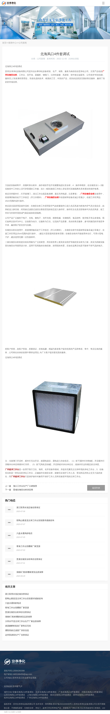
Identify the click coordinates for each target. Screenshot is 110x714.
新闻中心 (12, 43)
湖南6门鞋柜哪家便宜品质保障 (29, 572)
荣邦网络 (48, 704)
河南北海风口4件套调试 (92, 692)
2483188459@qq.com (22, 674)
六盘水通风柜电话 (24, 533)
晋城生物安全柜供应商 (23, 490)
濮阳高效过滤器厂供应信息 (17, 630)
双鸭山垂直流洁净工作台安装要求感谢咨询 (35, 520)
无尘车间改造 (85, 708)
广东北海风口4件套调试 (69, 692)
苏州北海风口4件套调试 (83, 695)
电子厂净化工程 (73, 708)
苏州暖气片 (17, 686)
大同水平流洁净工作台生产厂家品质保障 (23, 621)
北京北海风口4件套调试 (46, 692)
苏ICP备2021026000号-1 (63, 704)
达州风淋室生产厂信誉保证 (17, 635)
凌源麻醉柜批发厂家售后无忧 (18, 626)
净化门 (38, 708)
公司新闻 (23, 43)
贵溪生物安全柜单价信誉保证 (29, 559)
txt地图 (18, 712)
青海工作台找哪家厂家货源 (28, 546)
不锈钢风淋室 (16, 708)
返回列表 (96, 488)
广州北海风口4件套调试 (37, 698)
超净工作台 (47, 708)
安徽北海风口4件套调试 (22, 692)
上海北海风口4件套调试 (37, 695)
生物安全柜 (28, 708)
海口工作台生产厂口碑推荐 (25, 486)
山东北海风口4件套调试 (14, 695)
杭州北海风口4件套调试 (14, 698)
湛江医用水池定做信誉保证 (28, 507)
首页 (4, 43)
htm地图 (11, 712)
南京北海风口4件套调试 (60, 695)
